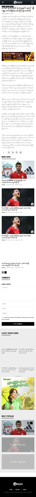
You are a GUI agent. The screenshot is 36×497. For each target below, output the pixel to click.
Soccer (3, 184)
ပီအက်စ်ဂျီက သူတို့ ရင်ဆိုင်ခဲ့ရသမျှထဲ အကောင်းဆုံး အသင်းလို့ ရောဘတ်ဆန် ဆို (16, 209)
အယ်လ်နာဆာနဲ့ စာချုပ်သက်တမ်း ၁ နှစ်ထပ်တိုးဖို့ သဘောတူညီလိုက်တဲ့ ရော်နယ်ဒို (15, 264)
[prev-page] (3, 272)
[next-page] (5, 272)
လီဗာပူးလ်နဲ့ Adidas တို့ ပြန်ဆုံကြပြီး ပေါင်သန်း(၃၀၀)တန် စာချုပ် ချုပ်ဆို (14, 181)
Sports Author (10, 184)
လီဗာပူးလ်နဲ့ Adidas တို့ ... (18, 427)
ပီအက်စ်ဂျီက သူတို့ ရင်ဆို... (18, 445)
